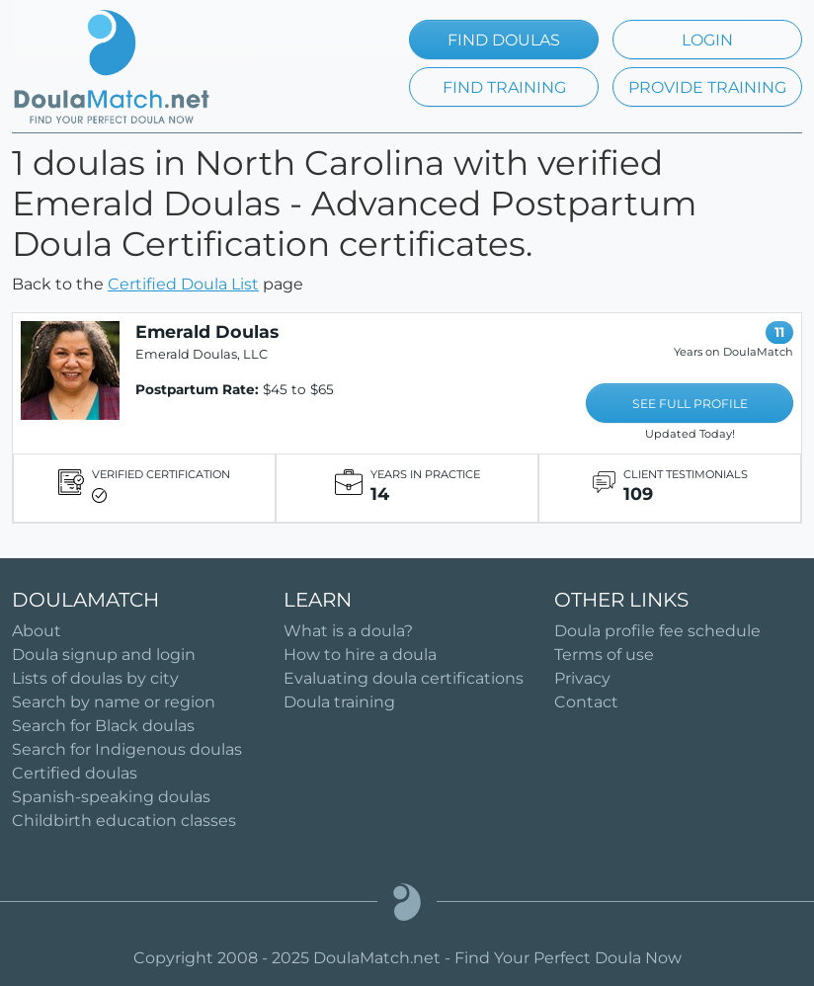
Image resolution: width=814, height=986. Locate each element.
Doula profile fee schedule (657, 630)
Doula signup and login (104, 654)
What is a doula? (348, 630)
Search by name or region (113, 702)
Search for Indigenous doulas (127, 749)
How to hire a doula (360, 654)
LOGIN (707, 40)
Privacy (582, 678)
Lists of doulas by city (95, 678)
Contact (586, 702)
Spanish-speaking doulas (111, 796)
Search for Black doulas (103, 725)
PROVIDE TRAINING (707, 87)
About (36, 630)
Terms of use (604, 654)
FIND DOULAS (504, 40)
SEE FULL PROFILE (690, 403)
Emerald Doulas (207, 331)
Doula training (339, 702)
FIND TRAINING (504, 87)
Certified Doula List (183, 284)
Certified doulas (74, 773)
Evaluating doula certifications (404, 678)
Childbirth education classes (124, 820)
